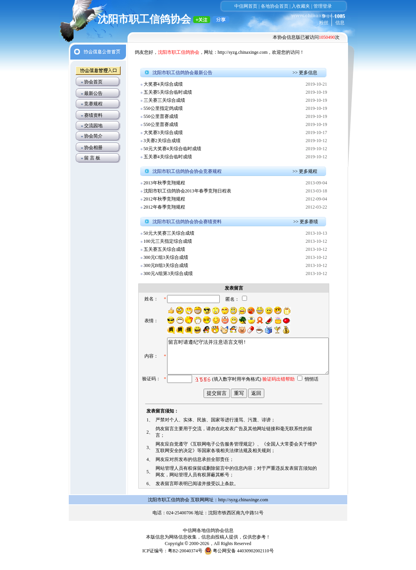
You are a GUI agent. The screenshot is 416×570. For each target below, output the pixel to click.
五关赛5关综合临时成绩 (168, 92)
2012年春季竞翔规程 (164, 207)
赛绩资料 (93, 115)
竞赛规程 (93, 103)
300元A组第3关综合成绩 (168, 273)
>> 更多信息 (305, 72)
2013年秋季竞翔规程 (164, 183)
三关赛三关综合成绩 (164, 100)
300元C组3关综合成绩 (166, 257)
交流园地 (93, 125)
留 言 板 (92, 158)
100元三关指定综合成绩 (168, 241)
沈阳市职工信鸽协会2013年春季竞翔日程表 (187, 191)
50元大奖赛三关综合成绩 (169, 233)
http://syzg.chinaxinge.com (243, 52)
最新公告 (93, 93)
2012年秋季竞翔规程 (164, 199)
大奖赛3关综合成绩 (163, 132)
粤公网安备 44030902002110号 (243, 560)
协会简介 (93, 136)
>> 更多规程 (305, 171)
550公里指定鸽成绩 (163, 108)
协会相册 (93, 147)
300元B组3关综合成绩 (166, 265)
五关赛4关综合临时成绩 (168, 156)
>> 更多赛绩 (305, 221)
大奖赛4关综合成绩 (163, 84)
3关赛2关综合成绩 (162, 140)
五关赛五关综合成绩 (164, 249)
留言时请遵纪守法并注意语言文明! (239, 364)
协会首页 (93, 82)
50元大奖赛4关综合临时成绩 (172, 148)
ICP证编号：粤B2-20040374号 (172, 560)
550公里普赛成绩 (161, 116)
